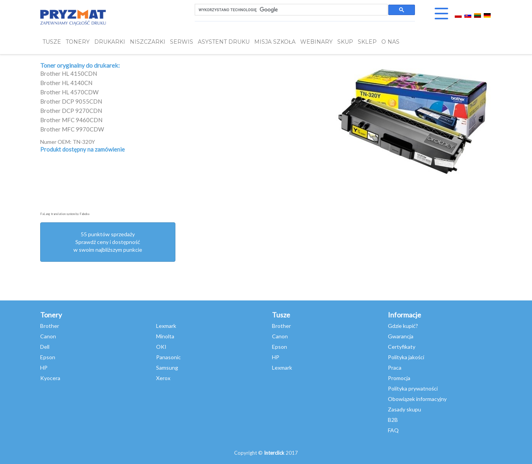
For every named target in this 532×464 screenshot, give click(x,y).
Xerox (163, 378)
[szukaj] (290, 10)
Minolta (165, 336)
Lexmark (166, 325)
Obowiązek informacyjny (417, 399)
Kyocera (50, 378)
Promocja (399, 378)
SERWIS (181, 41)
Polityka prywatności (413, 388)
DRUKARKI (109, 41)
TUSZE (51, 41)
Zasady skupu (404, 409)
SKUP (345, 41)
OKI (161, 346)
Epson (47, 357)
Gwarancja (400, 336)
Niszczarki (147, 41)
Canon (48, 336)
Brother (49, 325)
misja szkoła (275, 41)
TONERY (78, 41)
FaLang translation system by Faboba (64, 214)
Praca (394, 367)
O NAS (390, 41)
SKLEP (367, 41)
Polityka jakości (406, 357)
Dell (44, 346)
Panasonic (168, 357)
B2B (393, 419)
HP (44, 367)
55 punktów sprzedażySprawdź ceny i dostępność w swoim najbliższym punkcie (107, 242)
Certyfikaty (401, 346)
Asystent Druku (224, 41)
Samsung (167, 367)
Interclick (274, 453)
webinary (316, 41)
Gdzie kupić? (403, 325)
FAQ (393, 430)
